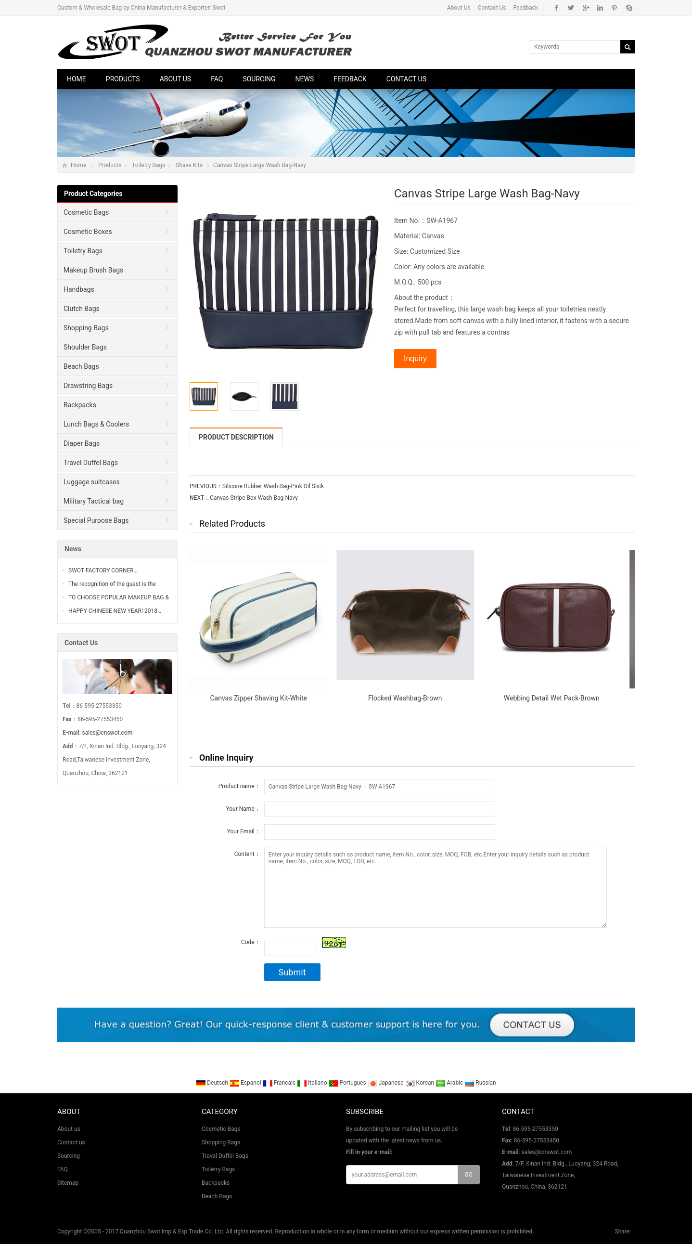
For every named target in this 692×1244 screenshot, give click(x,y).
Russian (480, 1082)
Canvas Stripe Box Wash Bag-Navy (254, 497)
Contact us (406, 79)
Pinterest (614, 7)
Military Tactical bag (94, 501)
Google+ (585, 7)
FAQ (217, 79)
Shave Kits (189, 165)
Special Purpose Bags (96, 520)
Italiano (313, 1082)
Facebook (557, 7)
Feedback (525, 7)
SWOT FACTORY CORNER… (103, 570)
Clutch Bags (82, 308)
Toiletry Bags (148, 165)
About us (176, 79)
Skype (629, 7)
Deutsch (213, 1082)
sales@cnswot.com (107, 732)
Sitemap (67, 1182)
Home (76, 79)
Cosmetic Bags (86, 212)
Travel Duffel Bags (91, 462)
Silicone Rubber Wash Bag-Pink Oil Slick (273, 486)
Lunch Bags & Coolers (96, 424)
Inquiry (415, 358)
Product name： (239, 786)
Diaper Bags (82, 443)
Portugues (348, 1082)
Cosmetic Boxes (88, 231)
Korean (420, 1082)
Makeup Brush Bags (93, 270)
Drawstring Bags (88, 385)
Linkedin (600, 7)
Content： (247, 854)
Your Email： (243, 831)
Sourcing (259, 79)
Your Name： (243, 808)
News (304, 79)
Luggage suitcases (92, 482)
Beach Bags (81, 366)
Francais (280, 1082)
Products (123, 79)
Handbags (79, 289)
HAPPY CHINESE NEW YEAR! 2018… (114, 611)
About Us (459, 7)
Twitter (571, 7)
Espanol (246, 1082)
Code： (250, 942)
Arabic (450, 1082)
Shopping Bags (86, 328)
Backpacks (80, 405)
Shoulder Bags (85, 347)
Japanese (386, 1082)
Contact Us (492, 7)
